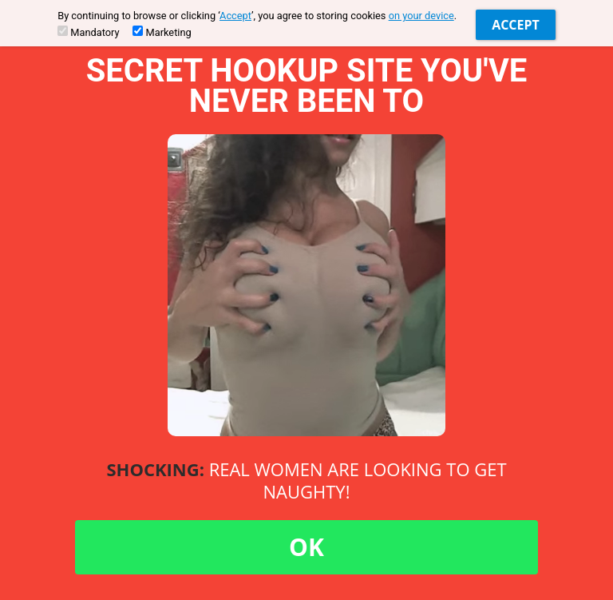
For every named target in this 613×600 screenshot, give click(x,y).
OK (306, 546)
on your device (421, 16)
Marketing (161, 32)
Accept (235, 16)
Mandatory (88, 32)
